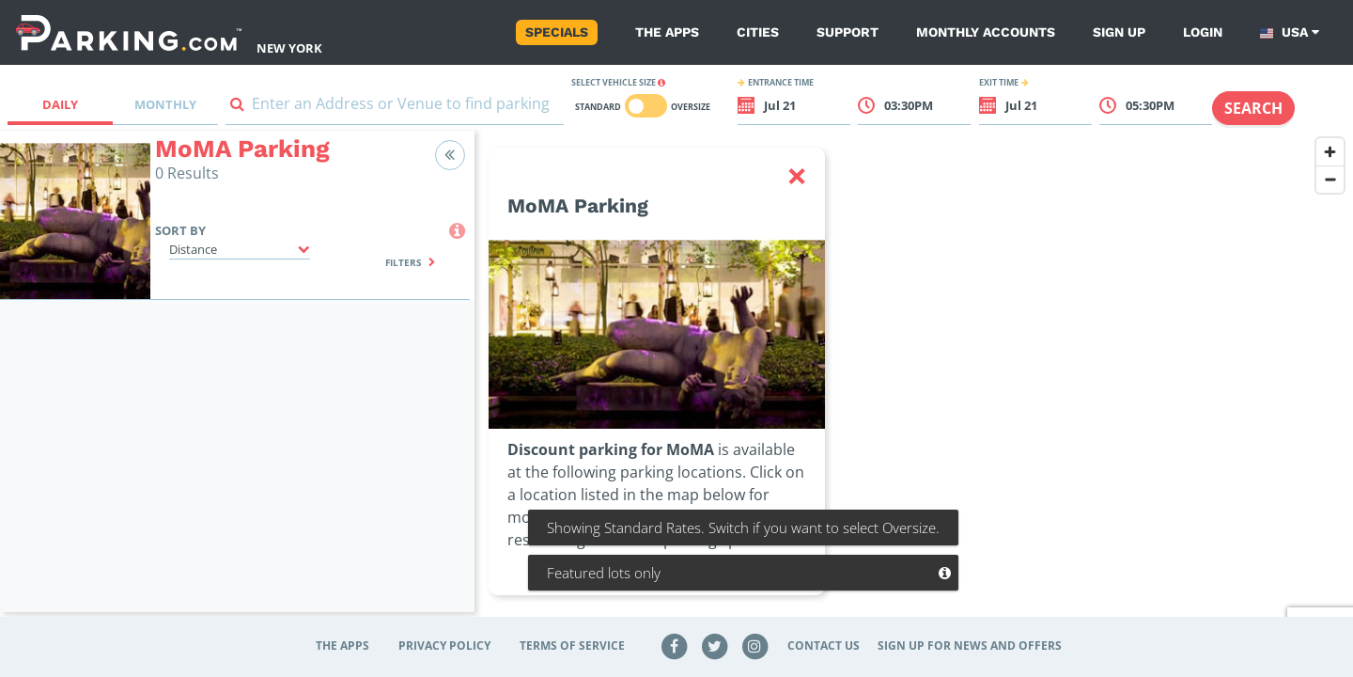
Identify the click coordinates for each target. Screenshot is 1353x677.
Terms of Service (572, 645)
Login (1202, 31)
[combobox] (395, 107)
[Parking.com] (128, 32)
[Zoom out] (1330, 179)
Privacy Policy (444, 645)
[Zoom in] (1330, 151)
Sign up (1119, 31)
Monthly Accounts (985, 31)
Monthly (165, 104)
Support (847, 31)
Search (1253, 108)
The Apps (667, 31)
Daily (60, 104)
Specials (556, 31)
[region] (913, 383)
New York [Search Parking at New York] (289, 47)
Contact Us (823, 645)
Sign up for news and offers (970, 645)
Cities (758, 31)
